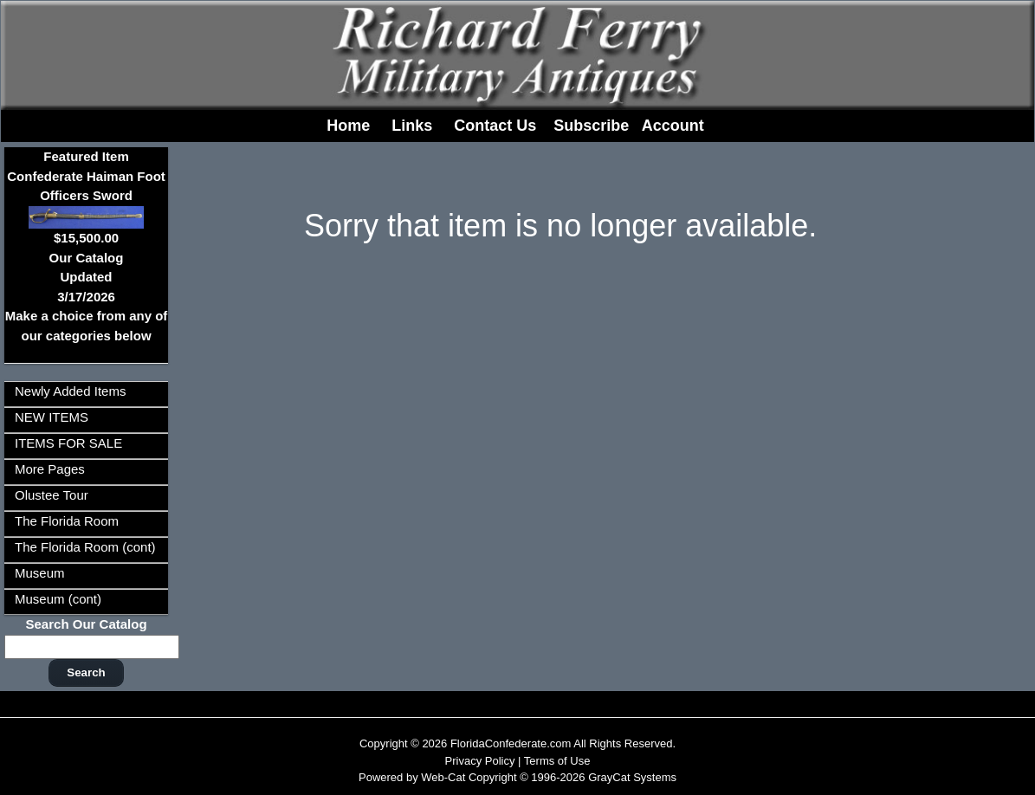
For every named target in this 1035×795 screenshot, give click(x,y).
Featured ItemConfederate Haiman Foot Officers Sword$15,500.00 (86, 197)
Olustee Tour (51, 495)
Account (673, 125)
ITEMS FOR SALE (68, 443)
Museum (40, 573)
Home (348, 125)
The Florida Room (67, 521)
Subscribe (591, 125)
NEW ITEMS (51, 417)
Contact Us (495, 125)
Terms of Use (557, 760)
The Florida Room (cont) (85, 547)
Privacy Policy (480, 760)
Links (412, 125)
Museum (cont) (58, 598)
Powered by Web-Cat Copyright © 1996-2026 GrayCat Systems (517, 777)
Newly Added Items (70, 391)
